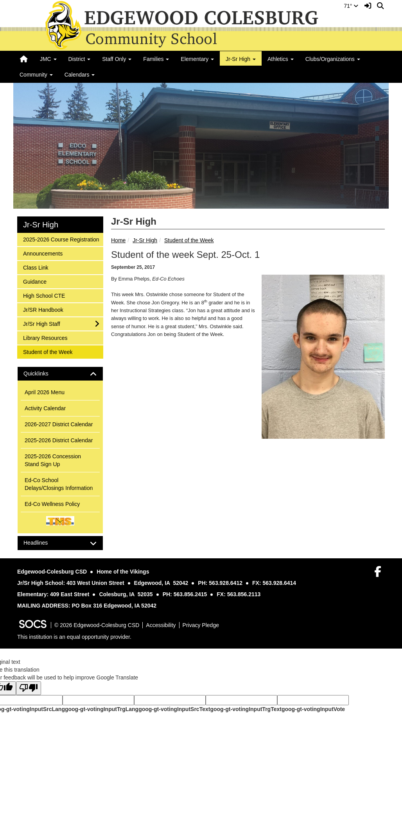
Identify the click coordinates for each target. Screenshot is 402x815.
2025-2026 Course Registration (61, 239)
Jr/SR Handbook (43, 309)
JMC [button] (48, 59)
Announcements (43, 253)
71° (351, 6)
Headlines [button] (42, 543)
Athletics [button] (280, 59)
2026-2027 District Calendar (59, 424)
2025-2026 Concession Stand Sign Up (53, 460)
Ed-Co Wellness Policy (52, 504)
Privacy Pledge (201, 625)
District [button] (79, 59)
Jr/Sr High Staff (41, 323)
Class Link (35, 267)
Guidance (35, 281)
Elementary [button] (197, 59)
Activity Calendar (45, 408)
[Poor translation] (28, 688)
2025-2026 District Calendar (59, 440)
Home (118, 240)
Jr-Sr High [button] (241, 59)
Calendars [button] (80, 74)
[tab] (60, 374)
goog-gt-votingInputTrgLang (101, 709)
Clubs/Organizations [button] (332, 59)
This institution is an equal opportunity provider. (74, 637)
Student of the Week (189, 240)
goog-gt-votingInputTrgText (245, 709)
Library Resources (45, 337)
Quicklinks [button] (42, 374)
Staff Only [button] (116, 59)
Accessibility (161, 625)
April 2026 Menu (45, 392)
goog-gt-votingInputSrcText (174, 709)
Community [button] (36, 74)
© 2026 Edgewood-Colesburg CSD (96, 625)
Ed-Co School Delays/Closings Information (59, 484)
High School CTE (44, 295)
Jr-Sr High (145, 240)
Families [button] (156, 59)
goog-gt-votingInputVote (313, 709)
